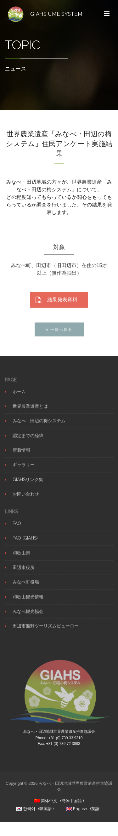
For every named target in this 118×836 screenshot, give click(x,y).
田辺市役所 (24, 572)
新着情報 (21, 455)
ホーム (19, 396)
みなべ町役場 (26, 587)
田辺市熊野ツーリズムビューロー (46, 631)
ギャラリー (24, 469)
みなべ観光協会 (28, 616)
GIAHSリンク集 (28, 484)
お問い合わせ (26, 498)
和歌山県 (21, 557)
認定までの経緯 (28, 440)
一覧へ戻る (59, 334)
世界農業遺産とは (30, 411)
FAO (17, 528)
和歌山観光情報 (28, 601)
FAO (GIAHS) (25, 543)
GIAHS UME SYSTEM (56, 14)
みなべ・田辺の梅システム (39, 425)
